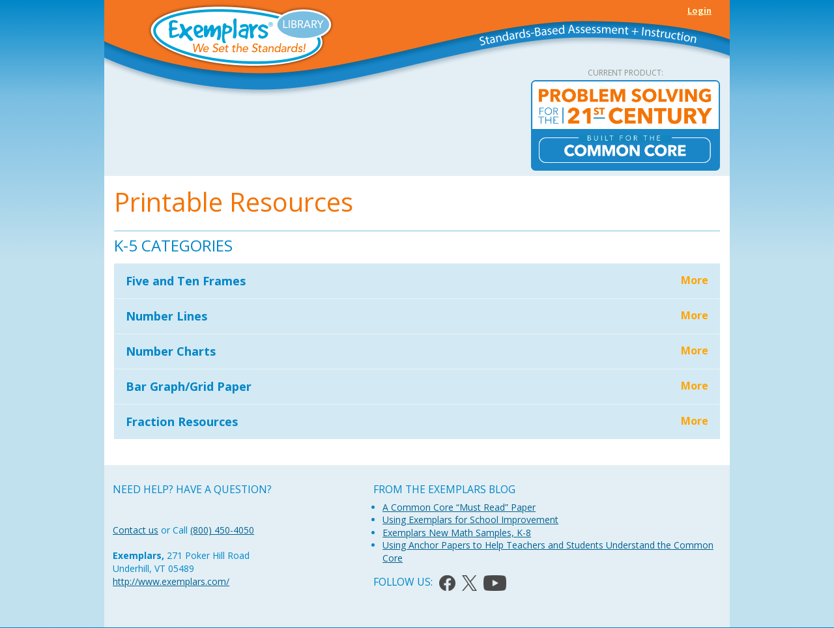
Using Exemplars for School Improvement (470, 519)
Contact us (135, 530)
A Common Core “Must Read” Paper (459, 507)
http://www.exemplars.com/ (171, 581)
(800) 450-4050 (222, 530)
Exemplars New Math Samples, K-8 (456, 532)
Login (699, 10)
